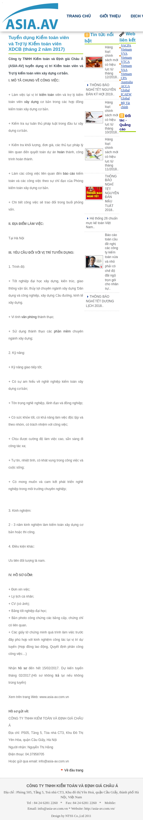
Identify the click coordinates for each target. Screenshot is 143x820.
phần (57, 331)
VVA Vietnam (126, 55)
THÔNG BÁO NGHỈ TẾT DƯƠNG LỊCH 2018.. (100, 301)
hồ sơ (22, 668)
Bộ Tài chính (125, 105)
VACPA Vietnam (126, 47)
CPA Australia (127, 80)
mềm (67, 331)
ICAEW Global (126, 96)
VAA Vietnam (126, 72)
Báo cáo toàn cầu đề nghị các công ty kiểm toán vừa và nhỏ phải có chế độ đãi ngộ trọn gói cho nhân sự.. (111, 261)
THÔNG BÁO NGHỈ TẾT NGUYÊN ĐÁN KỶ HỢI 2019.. (101, 89)
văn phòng (29, 317)
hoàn (61, 152)
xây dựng (31, 102)
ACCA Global (125, 88)
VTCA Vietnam (126, 64)
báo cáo (69, 173)
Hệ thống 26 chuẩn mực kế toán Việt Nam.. (101, 222)
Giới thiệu (110, 16)
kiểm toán (46, 95)
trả (57, 675)
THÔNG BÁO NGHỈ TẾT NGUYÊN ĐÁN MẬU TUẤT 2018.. (112, 193)
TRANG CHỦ (78, 16)
